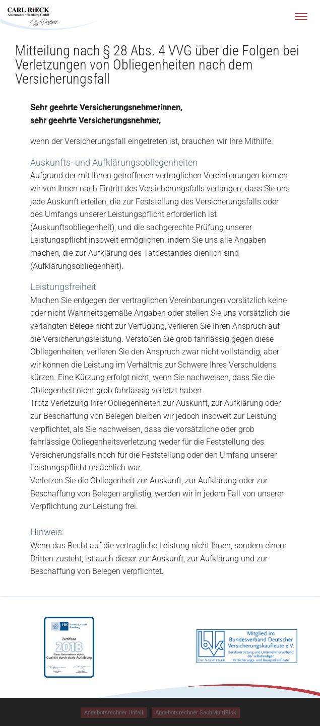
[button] (114, 712)
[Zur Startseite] (33, 17)
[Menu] (301, 16)
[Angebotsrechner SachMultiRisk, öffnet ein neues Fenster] (196, 712)
